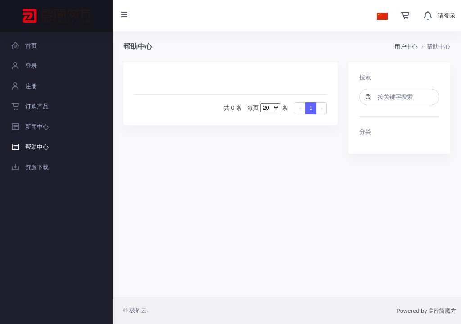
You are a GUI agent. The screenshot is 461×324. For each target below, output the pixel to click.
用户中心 (406, 46)
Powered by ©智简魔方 (426, 310)
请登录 (447, 15)
